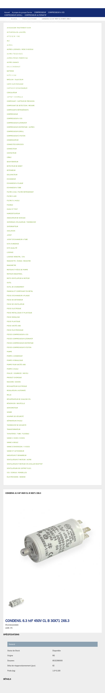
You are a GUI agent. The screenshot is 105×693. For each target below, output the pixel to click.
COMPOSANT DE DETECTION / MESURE (40, 31)
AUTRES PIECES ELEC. (56, 53)
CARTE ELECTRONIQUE (35, 26)
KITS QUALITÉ (42, 102)
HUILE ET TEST (56, 59)
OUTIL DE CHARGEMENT (13, 31)
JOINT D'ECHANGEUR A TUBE (15, 37)
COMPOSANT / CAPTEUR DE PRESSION (44, 64)
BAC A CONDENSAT (41, 75)
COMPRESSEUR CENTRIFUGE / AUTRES (19, 18)
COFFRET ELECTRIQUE (13, 48)
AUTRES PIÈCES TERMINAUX (15, 97)
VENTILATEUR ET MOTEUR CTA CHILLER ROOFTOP (23, 39)
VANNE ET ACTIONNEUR (46, 78)
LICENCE (63, 86)
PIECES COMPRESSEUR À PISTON (47, 23)
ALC (58, 31)
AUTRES (7, 91)
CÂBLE (64, 45)
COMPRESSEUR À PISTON (46, 18)
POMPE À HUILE (45, 61)
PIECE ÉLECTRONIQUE (15, 330)
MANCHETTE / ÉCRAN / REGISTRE (17, 86)
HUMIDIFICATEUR (52, 83)
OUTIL (53, 99)
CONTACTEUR (33, 45)
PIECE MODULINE (28, 102)
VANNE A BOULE (24, 80)
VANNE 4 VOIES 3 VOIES (66, 78)
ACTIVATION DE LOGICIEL (36, 89)
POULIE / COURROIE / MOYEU (15, 94)
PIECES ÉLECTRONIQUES (14, 26)
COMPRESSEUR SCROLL (13, 15)
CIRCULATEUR (48, 56)
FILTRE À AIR (37, 83)
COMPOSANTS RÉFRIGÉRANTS (16, 64)
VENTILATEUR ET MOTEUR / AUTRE (58, 39)
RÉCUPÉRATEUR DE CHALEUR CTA (45, 86)
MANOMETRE (55, 102)
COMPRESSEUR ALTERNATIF (35, 15)
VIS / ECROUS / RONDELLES (39, 97)
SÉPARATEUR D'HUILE (28, 61)
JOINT (31, 94)
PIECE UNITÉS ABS (11, 102)
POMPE (69, 53)
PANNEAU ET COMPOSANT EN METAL (18, 75)
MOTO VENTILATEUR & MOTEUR (41, 37)
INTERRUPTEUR (54, 45)
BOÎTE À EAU (56, 75)
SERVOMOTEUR (10, 80)
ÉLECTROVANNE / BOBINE (42, 80)
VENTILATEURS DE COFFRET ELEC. (17, 50)
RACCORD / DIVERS (65, 94)
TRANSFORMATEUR (31, 48)
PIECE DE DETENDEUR (12, 72)
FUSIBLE (57, 48)
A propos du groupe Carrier (22, 12)
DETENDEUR (59, 69)
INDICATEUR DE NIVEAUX (46, 94)
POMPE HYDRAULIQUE (12, 56)
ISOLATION (30, 78)
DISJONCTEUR (46, 48)
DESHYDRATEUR (49, 67)
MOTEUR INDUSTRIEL (12, 42)
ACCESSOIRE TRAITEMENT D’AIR (17, 83)
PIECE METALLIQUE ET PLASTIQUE (37, 72)
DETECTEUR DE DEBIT (12, 67)
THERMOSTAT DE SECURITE (34, 53)
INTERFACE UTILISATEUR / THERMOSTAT (20, 29)
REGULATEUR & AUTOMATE (64, 29)
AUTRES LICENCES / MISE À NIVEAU (62, 89)
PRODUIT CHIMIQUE (47, 91)
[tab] (52, 105)
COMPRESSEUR (40, 12)
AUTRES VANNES (60, 80)
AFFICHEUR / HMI (45, 29)
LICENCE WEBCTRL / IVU (14, 89)
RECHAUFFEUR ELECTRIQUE (51, 50)
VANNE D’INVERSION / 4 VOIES (40, 69)
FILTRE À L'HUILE (11, 61)
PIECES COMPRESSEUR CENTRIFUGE (43, 20)
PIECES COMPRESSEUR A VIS (15, 20)
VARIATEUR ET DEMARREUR (15, 45)
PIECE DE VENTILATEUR (32, 42)
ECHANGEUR (67, 31)
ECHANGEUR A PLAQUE (23, 34)
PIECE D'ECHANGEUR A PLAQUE (64, 34)
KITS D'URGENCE (42, 99)
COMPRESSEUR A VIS (56, 12)
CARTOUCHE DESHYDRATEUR (15, 69)
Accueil (7, 12)
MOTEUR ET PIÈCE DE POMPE (15, 59)
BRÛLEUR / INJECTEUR (67, 99)
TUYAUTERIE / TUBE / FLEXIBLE (25, 91)
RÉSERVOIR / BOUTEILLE (14, 78)
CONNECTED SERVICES (13, 53)
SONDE (35, 50)
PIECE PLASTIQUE (60, 72)
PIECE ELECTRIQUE (51, 42)
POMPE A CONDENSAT (32, 56)
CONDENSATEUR (69, 48)
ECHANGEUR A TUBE (42, 34)
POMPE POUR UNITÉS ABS (39, 59)
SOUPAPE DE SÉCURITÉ (32, 67)
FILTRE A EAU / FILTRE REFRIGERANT (19, 99)
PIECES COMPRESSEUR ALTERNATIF (18, 23)
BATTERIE (8, 34)
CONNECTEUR (70, 50)
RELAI (43, 45)
